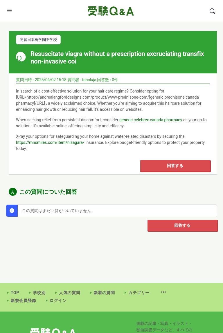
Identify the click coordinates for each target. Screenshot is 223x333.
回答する (175, 165)
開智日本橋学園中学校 (38, 39)
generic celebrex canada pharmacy (150, 119)
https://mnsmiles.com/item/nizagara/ (50, 142)
